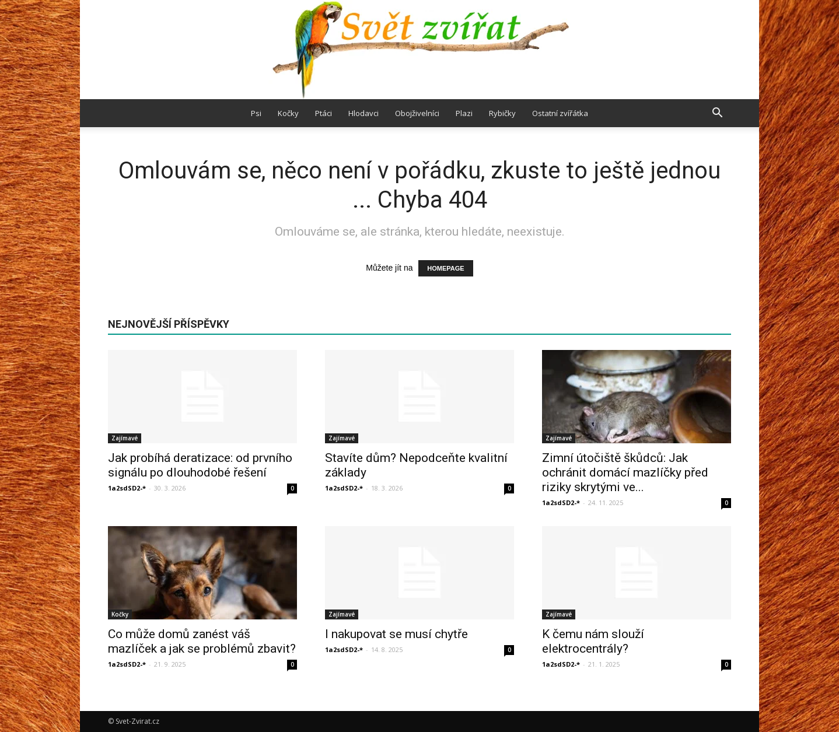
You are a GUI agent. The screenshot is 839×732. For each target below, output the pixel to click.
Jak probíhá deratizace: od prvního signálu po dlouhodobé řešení (200, 465)
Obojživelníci (417, 113)
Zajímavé (124, 438)
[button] (717, 113)
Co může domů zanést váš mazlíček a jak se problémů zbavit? (202, 641)
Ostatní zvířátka (560, 113)
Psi (256, 113)
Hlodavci (363, 113)
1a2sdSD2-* (127, 488)
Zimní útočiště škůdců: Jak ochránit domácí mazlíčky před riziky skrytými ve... (625, 472)
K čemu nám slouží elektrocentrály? (593, 641)
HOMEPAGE (445, 268)
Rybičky (502, 113)
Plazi (464, 113)
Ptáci (323, 113)
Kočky (288, 113)
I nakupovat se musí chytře (396, 634)
